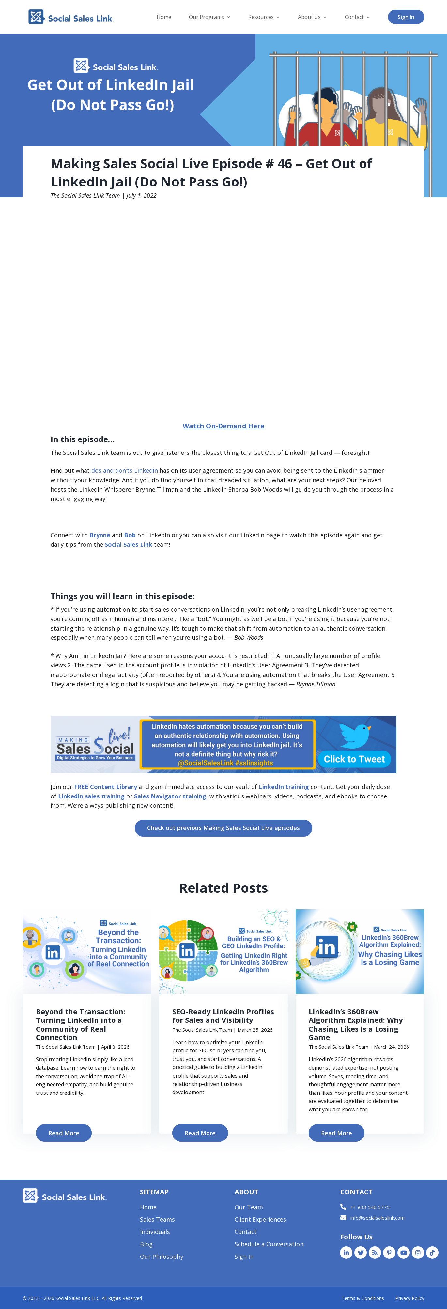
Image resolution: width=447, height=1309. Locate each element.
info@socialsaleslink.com (377, 1218)
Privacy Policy (409, 1298)
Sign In (406, 17)
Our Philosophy (161, 1257)
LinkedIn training (284, 787)
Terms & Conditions (363, 1298)
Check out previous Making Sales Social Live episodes (223, 828)
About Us (309, 18)
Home (164, 18)
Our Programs (206, 18)
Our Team (249, 1208)
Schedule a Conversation (269, 1245)
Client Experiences (260, 1220)
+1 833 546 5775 (370, 1207)
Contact (354, 18)
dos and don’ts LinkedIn (124, 470)
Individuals (155, 1232)
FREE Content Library (105, 787)
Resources (261, 18)
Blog (146, 1245)
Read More (63, 1133)
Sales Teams (157, 1220)
